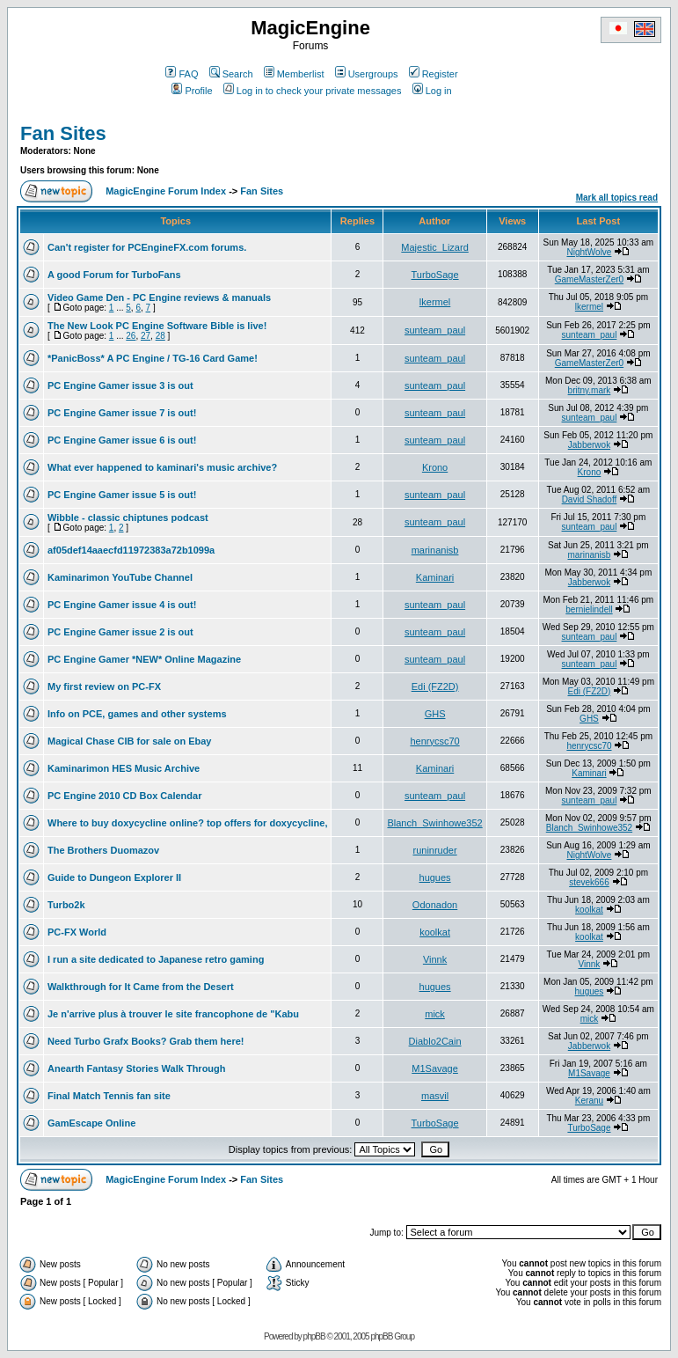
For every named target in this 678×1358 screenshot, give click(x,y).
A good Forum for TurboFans (114, 274)
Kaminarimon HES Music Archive (123, 768)
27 (145, 336)
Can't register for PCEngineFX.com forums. (146, 247)
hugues (435, 877)
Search (231, 74)
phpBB (314, 1336)
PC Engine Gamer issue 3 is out (120, 385)
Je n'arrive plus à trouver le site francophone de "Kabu (173, 1014)
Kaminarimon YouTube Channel (120, 577)
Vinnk (435, 959)
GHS (435, 713)
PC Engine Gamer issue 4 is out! (121, 604)
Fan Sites (63, 133)
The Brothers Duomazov (103, 850)
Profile (191, 90)
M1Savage (435, 1068)
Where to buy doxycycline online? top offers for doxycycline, (187, 823)
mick (435, 1014)
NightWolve (588, 252)
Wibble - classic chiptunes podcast (127, 517)
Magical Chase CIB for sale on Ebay (129, 741)
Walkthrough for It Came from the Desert (140, 986)
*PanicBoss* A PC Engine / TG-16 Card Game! (152, 358)
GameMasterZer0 (589, 279)
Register (433, 74)
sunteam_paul (435, 330)
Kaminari (435, 577)
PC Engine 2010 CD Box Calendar (124, 795)
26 (130, 336)
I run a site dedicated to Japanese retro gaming (155, 959)
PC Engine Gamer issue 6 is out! (121, 440)
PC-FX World (76, 932)
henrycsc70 (434, 741)
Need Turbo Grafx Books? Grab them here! (145, 1041)
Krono (435, 467)
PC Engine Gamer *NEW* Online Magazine (144, 659)
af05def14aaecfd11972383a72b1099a (131, 550)
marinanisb (435, 550)
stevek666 (589, 882)
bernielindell (588, 609)
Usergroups (366, 74)
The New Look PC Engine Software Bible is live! (156, 325)
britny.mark (589, 390)
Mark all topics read (617, 197)
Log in (432, 90)
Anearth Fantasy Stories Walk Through (136, 1068)
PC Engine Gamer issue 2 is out (120, 632)
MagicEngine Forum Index (166, 191)
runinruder (434, 850)
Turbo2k (66, 904)
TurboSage (435, 274)
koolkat (589, 909)
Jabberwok (589, 445)
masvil (434, 1095)
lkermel (434, 302)
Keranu (589, 1100)
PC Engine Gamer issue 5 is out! (121, 494)
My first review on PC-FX (104, 686)
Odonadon (434, 904)
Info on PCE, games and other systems (137, 713)
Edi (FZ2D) (435, 686)
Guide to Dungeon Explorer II (114, 877)
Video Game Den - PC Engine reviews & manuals (159, 297)
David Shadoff (589, 499)
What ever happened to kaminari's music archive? (162, 467)
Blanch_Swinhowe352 (434, 823)
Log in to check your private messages (312, 90)
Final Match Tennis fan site (109, 1095)
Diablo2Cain (435, 1041)
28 (160, 336)
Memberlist (294, 74)
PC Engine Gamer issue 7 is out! (121, 412)
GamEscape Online (91, 1123)
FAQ (181, 74)
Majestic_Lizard (434, 247)
